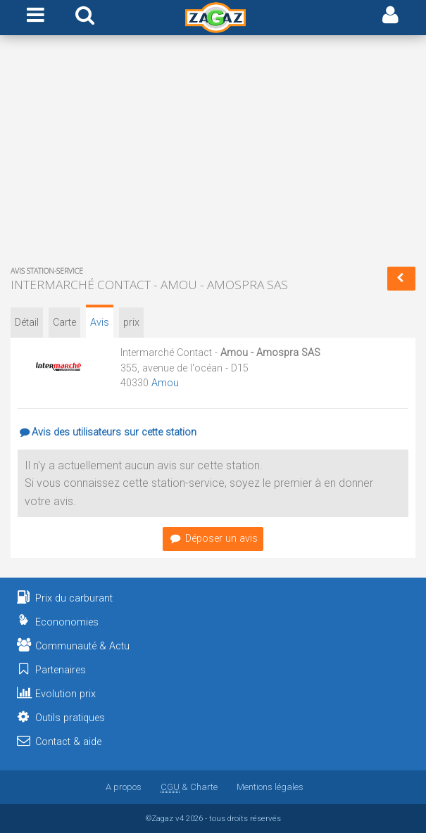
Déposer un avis (213, 539)
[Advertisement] (213, 153)
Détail (27, 323)
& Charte (189, 787)
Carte (64, 323)
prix (131, 323)
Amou (165, 383)
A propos (124, 787)
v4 (179, 818)
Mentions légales (270, 787)
